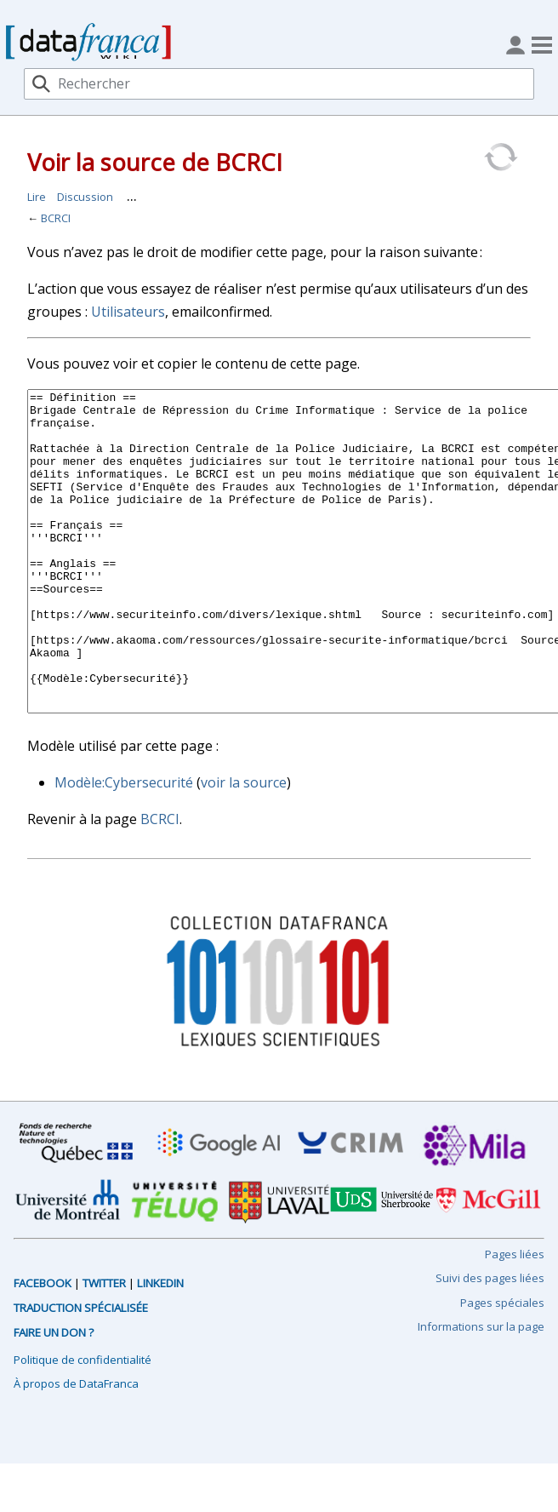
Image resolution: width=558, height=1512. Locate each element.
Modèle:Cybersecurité (123, 846)
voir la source (244, 846)
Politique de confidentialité (82, 1423)
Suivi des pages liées (490, 1341)
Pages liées (514, 1318)
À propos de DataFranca (76, 1447)
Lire (36, 196)
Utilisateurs (128, 311)
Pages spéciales (502, 1366)
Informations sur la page (481, 1390)
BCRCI (56, 218)
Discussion (85, 196)
